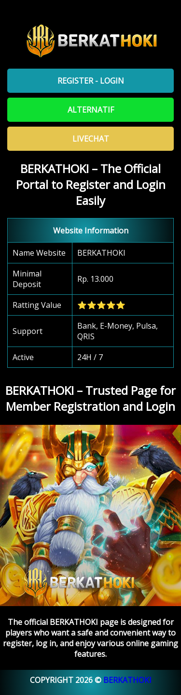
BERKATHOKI (127, 680)
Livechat (90, 138)
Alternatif (91, 109)
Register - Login (90, 80)
